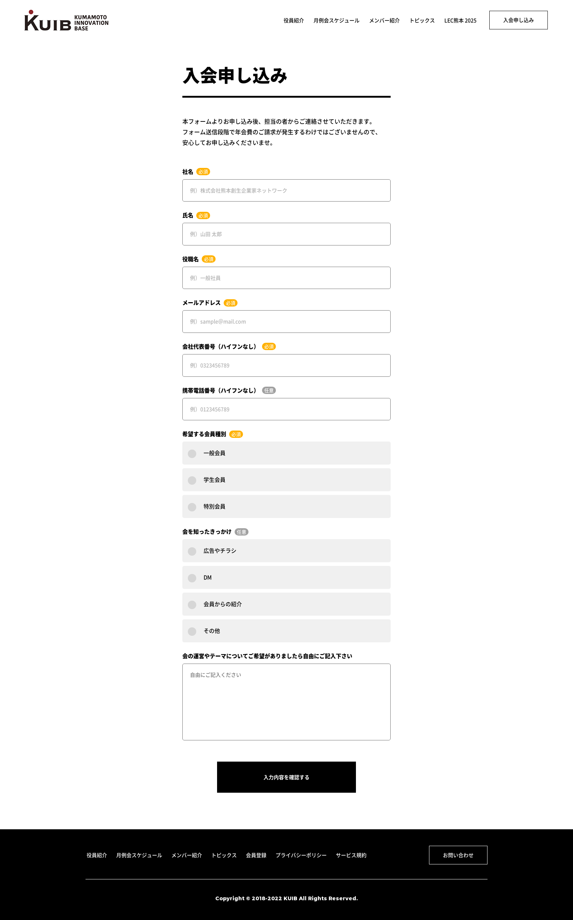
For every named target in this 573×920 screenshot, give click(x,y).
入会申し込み (518, 19)
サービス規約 (351, 855)
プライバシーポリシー (301, 855)
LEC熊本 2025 (460, 20)
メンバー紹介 (384, 20)
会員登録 (256, 855)
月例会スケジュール (337, 20)
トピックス (422, 20)
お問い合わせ (458, 855)
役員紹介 (294, 20)
